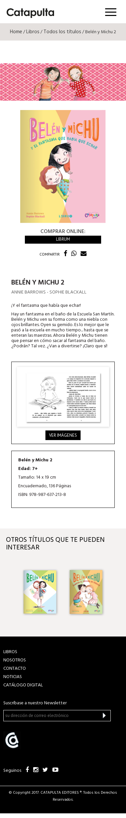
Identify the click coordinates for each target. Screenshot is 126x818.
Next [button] (115, 592)
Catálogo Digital (23, 685)
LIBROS (10, 652)
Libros (32, 32)
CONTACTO (14, 668)
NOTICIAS (12, 677)
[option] (40, 592)
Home (16, 32)
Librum (63, 239)
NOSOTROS (14, 660)
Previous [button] (11, 592)
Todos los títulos (62, 32)
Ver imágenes (63, 435)
